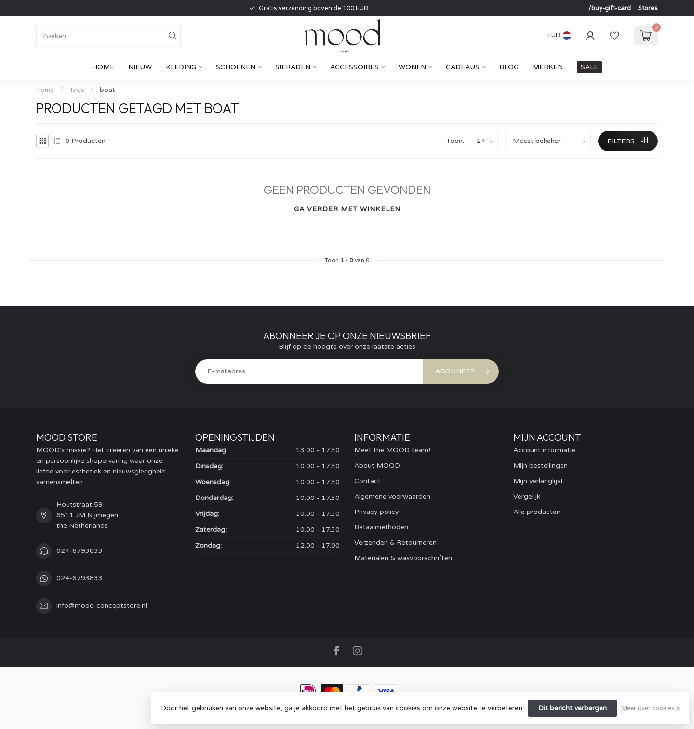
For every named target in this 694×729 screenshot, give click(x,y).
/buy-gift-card (609, 8)
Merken (548, 67)
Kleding (181, 67)
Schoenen (235, 67)
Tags (76, 90)
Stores (648, 8)
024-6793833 (79, 551)
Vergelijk (526, 496)
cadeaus (463, 67)
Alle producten (537, 512)
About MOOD (377, 465)
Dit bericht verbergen (572, 708)
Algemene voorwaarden (392, 496)
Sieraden (292, 67)
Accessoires (354, 67)
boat (107, 90)
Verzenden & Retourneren (395, 542)
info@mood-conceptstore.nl (101, 605)
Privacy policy (376, 512)
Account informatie (544, 450)
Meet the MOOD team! (392, 450)
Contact (367, 481)
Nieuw (140, 67)
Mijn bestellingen (540, 465)
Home (103, 67)
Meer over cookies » (650, 708)
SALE (589, 67)
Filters (627, 141)
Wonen (412, 67)
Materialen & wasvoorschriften (403, 558)
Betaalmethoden (381, 527)
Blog (509, 67)
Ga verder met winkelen (347, 209)
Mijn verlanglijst (538, 481)
